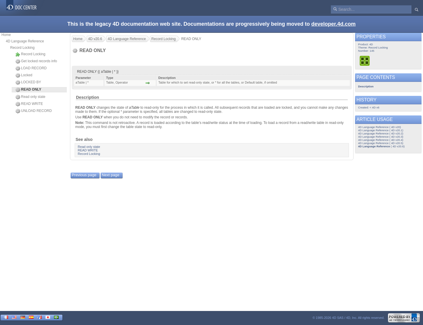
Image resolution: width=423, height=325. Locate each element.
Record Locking (22, 48)
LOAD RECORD (31, 68)
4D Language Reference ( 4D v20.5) (380, 143)
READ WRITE (29, 104)
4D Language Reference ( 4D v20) (379, 127)
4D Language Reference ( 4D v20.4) (380, 139)
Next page (110, 175)
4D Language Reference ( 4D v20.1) (380, 130)
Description (87, 97)
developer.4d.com (333, 24)
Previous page (84, 175)
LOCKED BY (28, 82)
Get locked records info (36, 61)
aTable (134, 108)
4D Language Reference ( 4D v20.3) (380, 136)
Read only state (30, 97)
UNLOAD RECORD (33, 111)
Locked (23, 75)
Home (6, 35)
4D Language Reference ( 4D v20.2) (380, 133)
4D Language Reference (25, 41)
